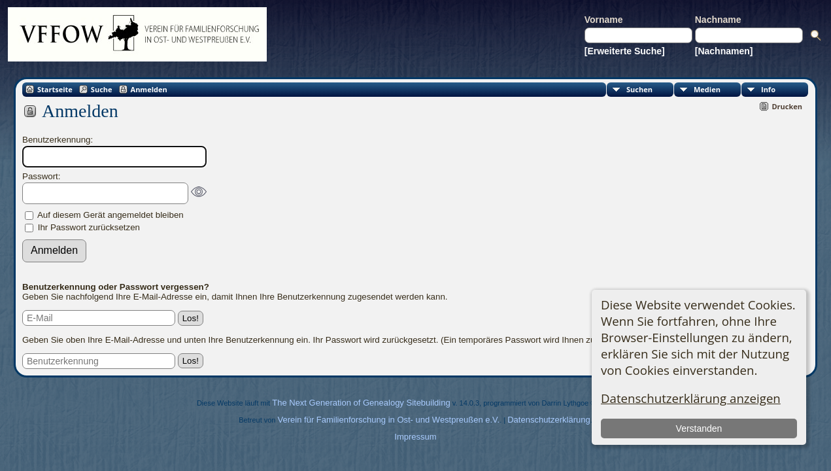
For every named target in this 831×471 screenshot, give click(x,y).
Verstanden (698, 428)
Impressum (415, 437)
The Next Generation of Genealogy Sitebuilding (361, 403)
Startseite (55, 89)
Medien (707, 89)
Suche (101, 89)
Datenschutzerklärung (548, 420)
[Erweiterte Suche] (625, 51)
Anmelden (149, 89)
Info (768, 89)
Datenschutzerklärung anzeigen (691, 398)
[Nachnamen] (724, 51)
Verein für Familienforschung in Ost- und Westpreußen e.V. (389, 420)
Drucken (787, 106)
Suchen (639, 89)
